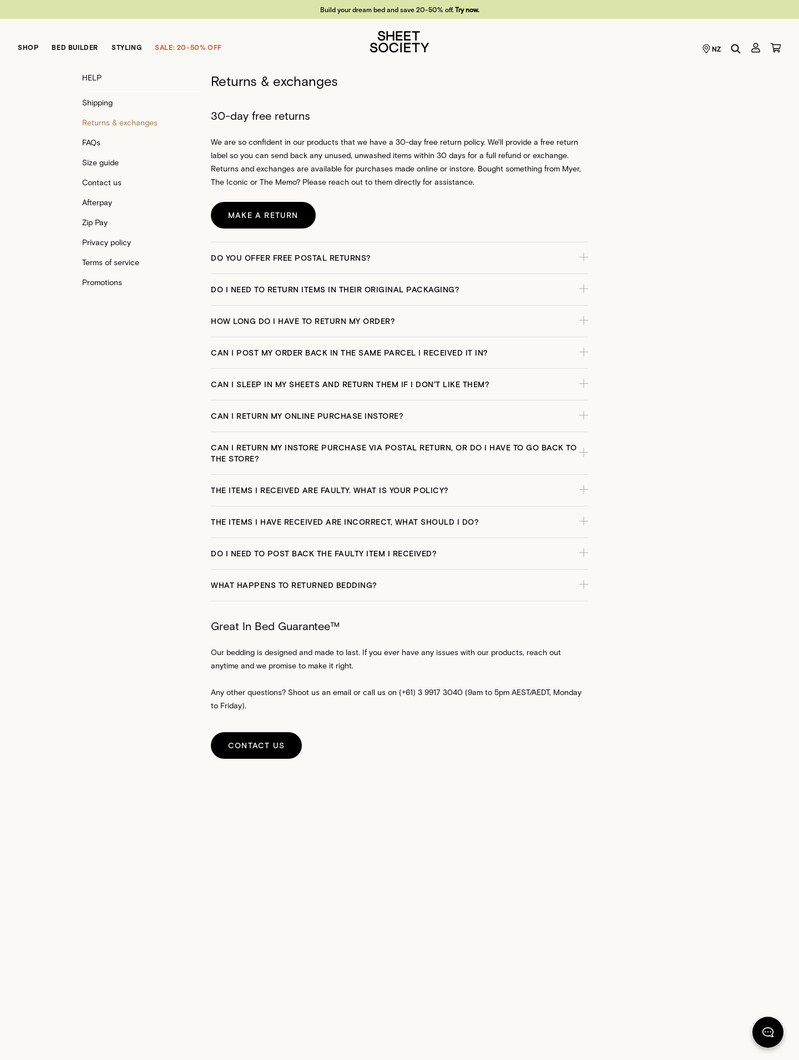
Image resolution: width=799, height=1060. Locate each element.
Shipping (97, 102)
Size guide (100, 162)
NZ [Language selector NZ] (711, 48)
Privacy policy (106, 242)
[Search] (735, 48)
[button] (399, 257)
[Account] (755, 47)
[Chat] (768, 1034)
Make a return (263, 215)
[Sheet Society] (399, 41)
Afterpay (97, 202)
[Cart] (775, 47)
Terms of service (110, 262)
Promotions (102, 282)
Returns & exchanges (120, 122)
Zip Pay (95, 222)
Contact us (102, 182)
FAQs (91, 142)
